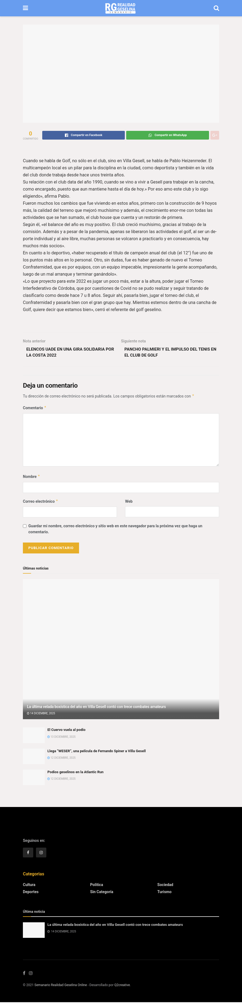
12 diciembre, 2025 (61, 758)
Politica (96, 885)
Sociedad (165, 885)
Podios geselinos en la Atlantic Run (75, 773)
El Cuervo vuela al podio (66, 730)
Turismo (164, 892)
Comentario (35, 409)
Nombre (31, 477)
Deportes (30, 892)
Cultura (29, 885)
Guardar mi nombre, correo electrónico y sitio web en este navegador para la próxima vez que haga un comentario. (115, 530)
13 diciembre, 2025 (61, 737)
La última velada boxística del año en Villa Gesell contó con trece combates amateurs (96, 707)
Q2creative (122, 986)
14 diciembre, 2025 (41, 714)
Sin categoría (101, 892)
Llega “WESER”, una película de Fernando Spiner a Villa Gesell (96, 752)
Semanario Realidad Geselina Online (60, 986)
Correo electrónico (40, 502)
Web (128, 502)
